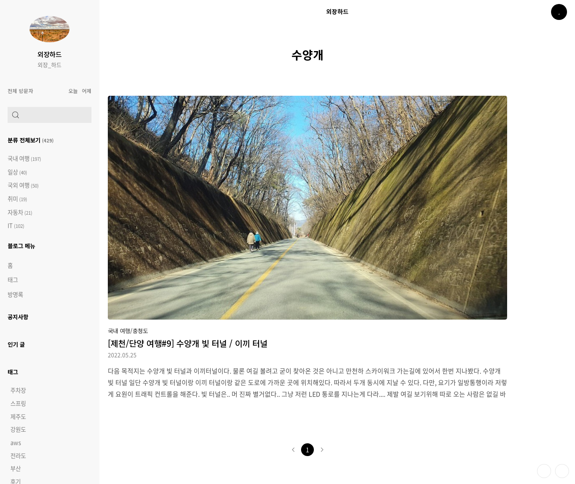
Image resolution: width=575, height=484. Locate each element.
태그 (13, 279)
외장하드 (49, 54)
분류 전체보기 (31, 140)
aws (15, 442)
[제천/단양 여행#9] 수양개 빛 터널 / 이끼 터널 (188, 343)
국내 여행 (24, 158)
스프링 (18, 403)
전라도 (18, 455)
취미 (17, 199)
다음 (322, 449)
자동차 (20, 212)
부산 (15, 468)
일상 (17, 172)
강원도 (18, 429)
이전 (293, 449)
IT (16, 225)
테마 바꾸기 (544, 471)
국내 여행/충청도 (128, 330)
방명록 (15, 294)
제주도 (18, 416)
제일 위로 (562, 471)
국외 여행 (23, 185)
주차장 (18, 390)
